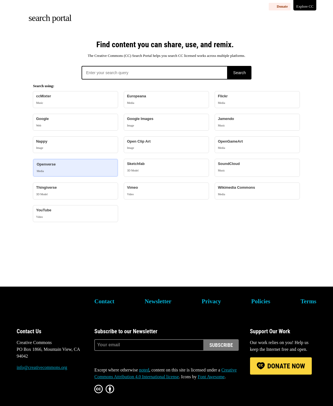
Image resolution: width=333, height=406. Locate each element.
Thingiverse (75, 190)
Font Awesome (211, 376)
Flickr (257, 99)
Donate (282, 6)
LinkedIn (67, 388)
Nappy (75, 144)
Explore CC (304, 6)
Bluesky (21, 388)
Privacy (211, 301)
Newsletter (158, 301)
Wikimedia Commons (257, 190)
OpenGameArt (257, 144)
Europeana (166, 99)
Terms (308, 301)
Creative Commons (44, 305)
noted (144, 370)
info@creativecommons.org (42, 367)
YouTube (75, 213)
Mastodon (36, 388)
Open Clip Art (166, 144)
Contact (104, 301)
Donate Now (286, 366)
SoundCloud (257, 167)
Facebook (52, 388)
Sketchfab (166, 167)
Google (75, 122)
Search (239, 72)
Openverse (75, 167)
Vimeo (166, 190)
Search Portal (50, 18)
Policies (260, 301)
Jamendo (257, 122)
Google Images (166, 122)
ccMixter (75, 99)
